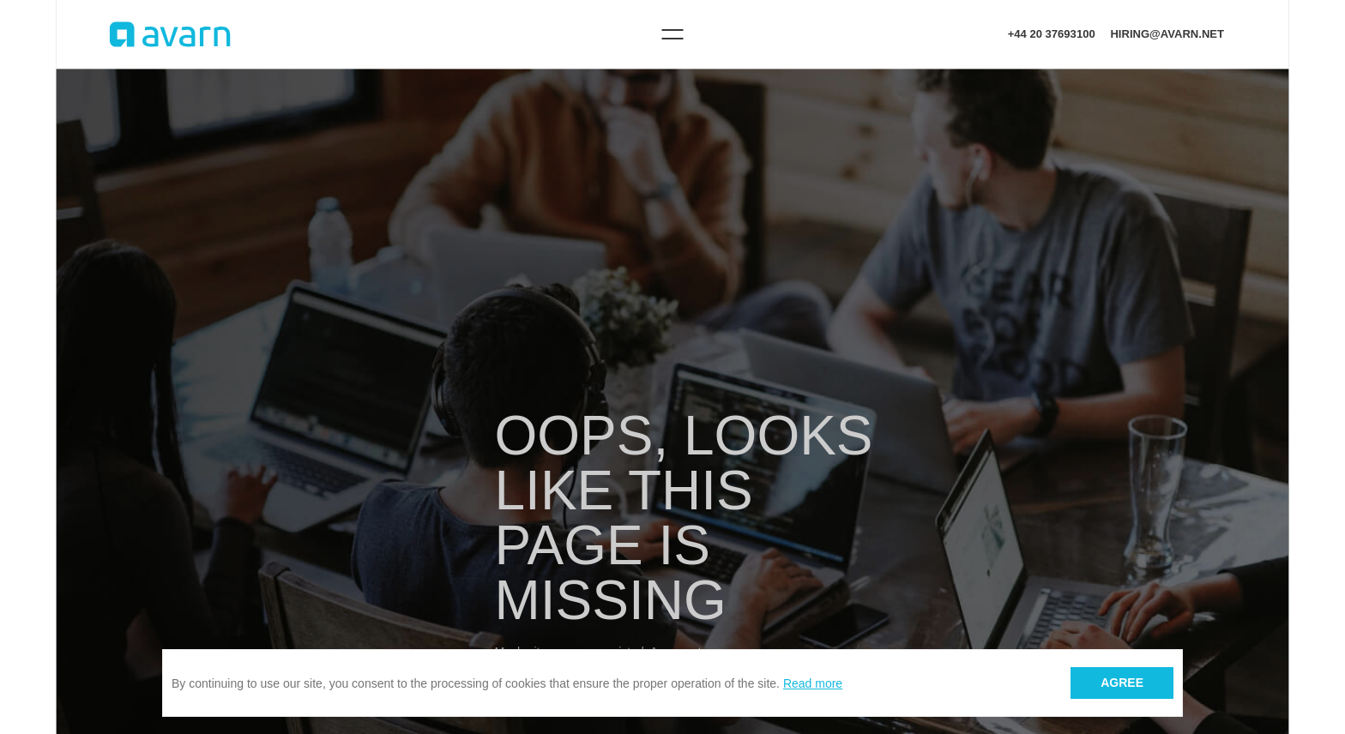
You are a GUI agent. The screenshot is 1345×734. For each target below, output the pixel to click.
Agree (1122, 682)
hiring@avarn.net (1167, 33)
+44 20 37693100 (1051, 33)
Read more (812, 683)
